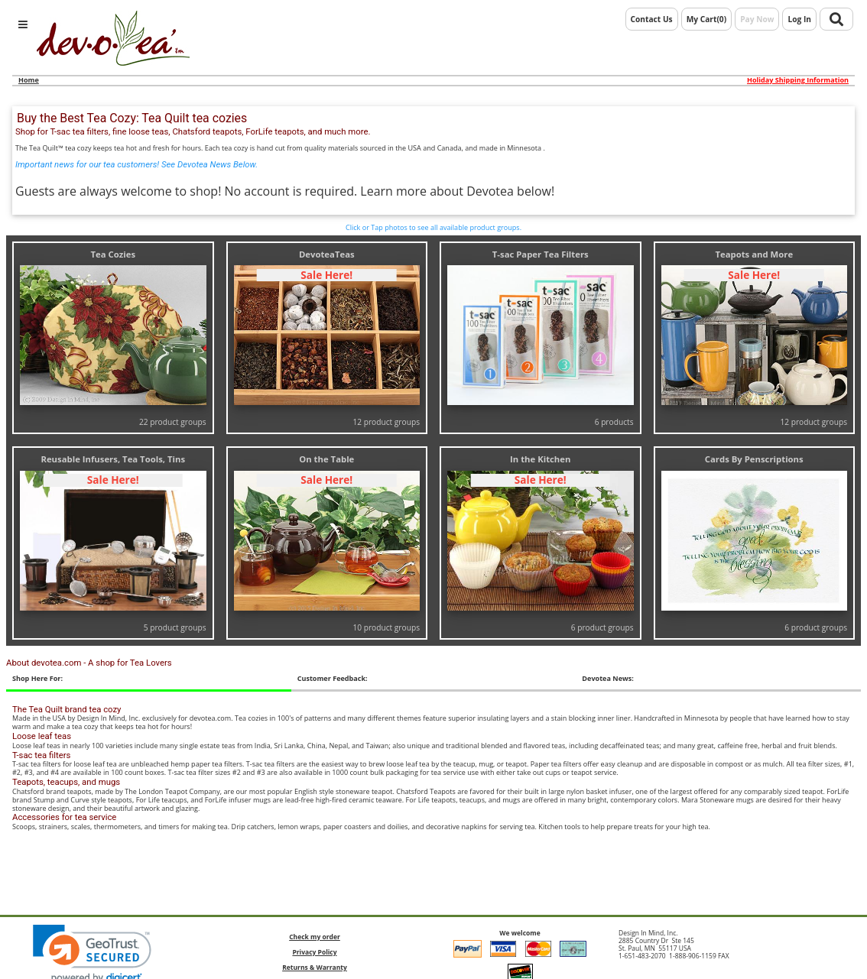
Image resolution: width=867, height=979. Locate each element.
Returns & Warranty (314, 967)
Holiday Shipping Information (798, 80)
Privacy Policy (314, 952)
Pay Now (757, 19)
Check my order (314, 936)
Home (28, 80)
